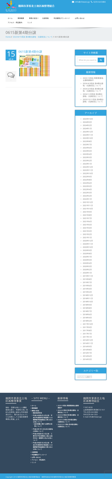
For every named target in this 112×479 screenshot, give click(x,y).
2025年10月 (88, 119)
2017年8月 (87, 330)
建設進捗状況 (37, 413)
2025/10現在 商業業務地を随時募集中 (93, 79)
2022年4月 (87, 189)
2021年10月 (88, 209)
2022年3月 (87, 193)
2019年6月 (87, 286)
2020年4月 (87, 263)
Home (8, 37)
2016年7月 (87, 353)
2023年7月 (87, 144)
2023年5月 (87, 151)
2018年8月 (87, 308)
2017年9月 (87, 327)
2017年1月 (87, 337)
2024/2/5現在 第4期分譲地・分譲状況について (93, 90)
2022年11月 (88, 170)
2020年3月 (87, 266)
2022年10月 (88, 173)
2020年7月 (87, 257)
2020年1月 (87, 273)
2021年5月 (87, 225)
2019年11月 (88, 276)
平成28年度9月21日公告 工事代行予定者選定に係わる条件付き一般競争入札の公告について (43, 437)
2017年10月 (88, 324)
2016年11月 (88, 343)
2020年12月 (88, 241)
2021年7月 (87, 218)
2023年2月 (87, 161)
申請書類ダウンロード (62, 18)
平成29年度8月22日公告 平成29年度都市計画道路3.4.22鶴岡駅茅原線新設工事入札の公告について (43, 418)
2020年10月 (88, 247)
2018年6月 (87, 314)
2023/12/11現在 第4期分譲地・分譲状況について (93, 100)
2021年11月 (88, 205)
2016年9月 (87, 346)
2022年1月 (87, 199)
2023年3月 (87, 157)
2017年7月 (87, 334)
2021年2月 (87, 234)
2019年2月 (87, 292)
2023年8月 (87, 141)
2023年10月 (88, 138)
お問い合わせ (80, 18)
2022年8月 (87, 180)
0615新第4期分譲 (30, 51)
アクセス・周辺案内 (15, 22)
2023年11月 (88, 135)
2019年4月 (87, 289)
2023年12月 (88, 132)
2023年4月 (87, 154)
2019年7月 (87, 282)
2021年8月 (87, 215)
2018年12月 (88, 295)
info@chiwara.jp (82, 2)
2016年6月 (87, 356)
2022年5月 (87, 186)
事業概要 (21, 18)
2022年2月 (87, 196)
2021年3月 (87, 231)
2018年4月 (87, 318)
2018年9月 (87, 305)
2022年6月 (87, 183)
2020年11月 (88, 244)
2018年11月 (88, 298)
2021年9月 (87, 212)
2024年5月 (87, 122)
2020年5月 (87, 260)
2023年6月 (87, 148)
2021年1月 (87, 237)
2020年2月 (87, 270)
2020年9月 (87, 250)
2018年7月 (87, 311)
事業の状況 (34, 18)
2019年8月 (87, 279)
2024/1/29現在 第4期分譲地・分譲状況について (93, 95)
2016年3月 (87, 359)
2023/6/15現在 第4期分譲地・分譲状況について (32, 37)
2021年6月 (87, 221)
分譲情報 (45, 18)
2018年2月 (87, 321)
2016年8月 (87, 350)
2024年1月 (87, 128)
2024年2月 (87, 125)
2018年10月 (88, 302)
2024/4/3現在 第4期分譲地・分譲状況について (93, 84)
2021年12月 (88, 202)
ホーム (10, 18)
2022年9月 (87, 177)
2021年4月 (87, 228)
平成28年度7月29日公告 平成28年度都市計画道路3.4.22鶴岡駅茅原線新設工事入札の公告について (43, 446)
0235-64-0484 (99, 2)
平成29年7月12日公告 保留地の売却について (43, 430)
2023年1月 (87, 164)
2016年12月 (88, 340)
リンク (29, 22)
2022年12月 (88, 167)
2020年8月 (87, 253)
